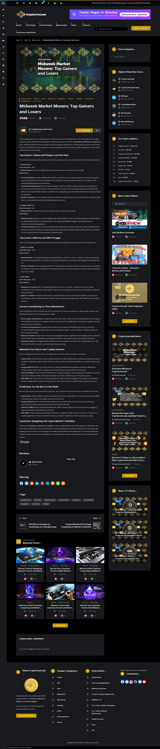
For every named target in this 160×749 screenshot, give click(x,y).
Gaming (60, 705)
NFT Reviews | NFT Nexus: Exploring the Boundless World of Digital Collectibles (128, 535)
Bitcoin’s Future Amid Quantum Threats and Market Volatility (60, 607)
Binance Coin (36, 40)
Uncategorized (117, 410)
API (93, 730)
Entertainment (63, 716)
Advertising (96, 677)
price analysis (88, 500)
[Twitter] (27, 483)
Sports (59, 722)
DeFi (59, 688)
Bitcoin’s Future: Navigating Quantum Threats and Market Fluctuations (30, 570)
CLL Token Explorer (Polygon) (103, 705)
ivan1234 (121, 150)
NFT (58, 683)
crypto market (43, 341)
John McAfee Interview (123, 232)
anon (120, 177)
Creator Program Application (103, 694)
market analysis (50, 500)
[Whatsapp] (58, 483)
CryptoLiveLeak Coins (125, 154)
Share (24, 442)
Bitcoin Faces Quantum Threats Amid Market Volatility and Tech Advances (90, 607)
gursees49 (122, 162)
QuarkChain (89, 99)
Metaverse (61, 700)
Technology (64, 565)
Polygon (79, 99)
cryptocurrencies (34, 242)
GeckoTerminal (98, 719)
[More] (63, 483)
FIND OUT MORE (26, 716)
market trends (63, 500)
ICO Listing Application (101, 683)
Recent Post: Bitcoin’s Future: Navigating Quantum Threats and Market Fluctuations (121, 3)
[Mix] (53, 483)
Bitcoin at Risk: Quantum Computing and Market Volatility (90, 570)
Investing (38, 500)
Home (18, 40)
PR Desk (121, 169)
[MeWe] (47, 483)
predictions (76, 500)
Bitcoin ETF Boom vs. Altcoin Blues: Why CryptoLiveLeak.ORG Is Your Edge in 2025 (128, 460)
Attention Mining (124, 158)
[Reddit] (32, 483)
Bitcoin (36, 99)
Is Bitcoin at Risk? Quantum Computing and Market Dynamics (30, 607)
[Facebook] (21, 483)
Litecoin (71, 99)
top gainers (24, 504)
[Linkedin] (37, 483)
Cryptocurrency (25, 500)
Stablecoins (26, 101)
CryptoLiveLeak (123, 146)
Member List (97, 700)
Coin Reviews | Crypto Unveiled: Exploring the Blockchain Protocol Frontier (128, 512)
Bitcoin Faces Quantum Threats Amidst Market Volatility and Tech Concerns (60, 570)
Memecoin (61, 694)
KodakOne (61, 99)
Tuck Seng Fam (123, 173)
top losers (36, 504)
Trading (45, 504)
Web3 (59, 711)
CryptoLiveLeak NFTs (125, 181)
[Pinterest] (42, 483)
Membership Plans (99, 688)
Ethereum (51, 99)
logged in (32, 649)
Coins (26, 40)
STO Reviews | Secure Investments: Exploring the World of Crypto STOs (126, 558)
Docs (94, 725)
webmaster (122, 166)
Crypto (59, 677)
